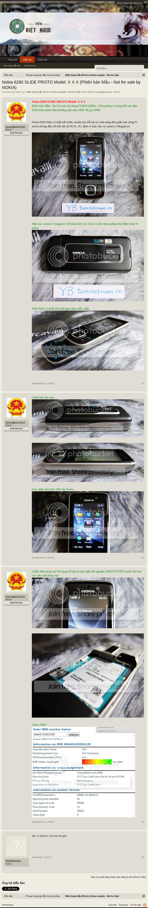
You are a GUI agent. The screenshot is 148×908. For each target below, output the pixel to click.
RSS (144, 905)
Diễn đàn (27, 59)
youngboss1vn (104, 92)
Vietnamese (7, 905)
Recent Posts (30, 65)
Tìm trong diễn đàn (12, 65)
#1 (142, 383)
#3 (142, 822)
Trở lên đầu (135, 905)
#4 (142, 857)
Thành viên (42, 59)
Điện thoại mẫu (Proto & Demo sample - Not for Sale (53, 92)
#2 (142, 557)
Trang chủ (12, 59)
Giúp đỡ (112, 905)
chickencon (13, 861)
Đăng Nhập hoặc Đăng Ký (129, 3)
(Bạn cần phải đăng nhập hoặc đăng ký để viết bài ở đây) (118, 877)
